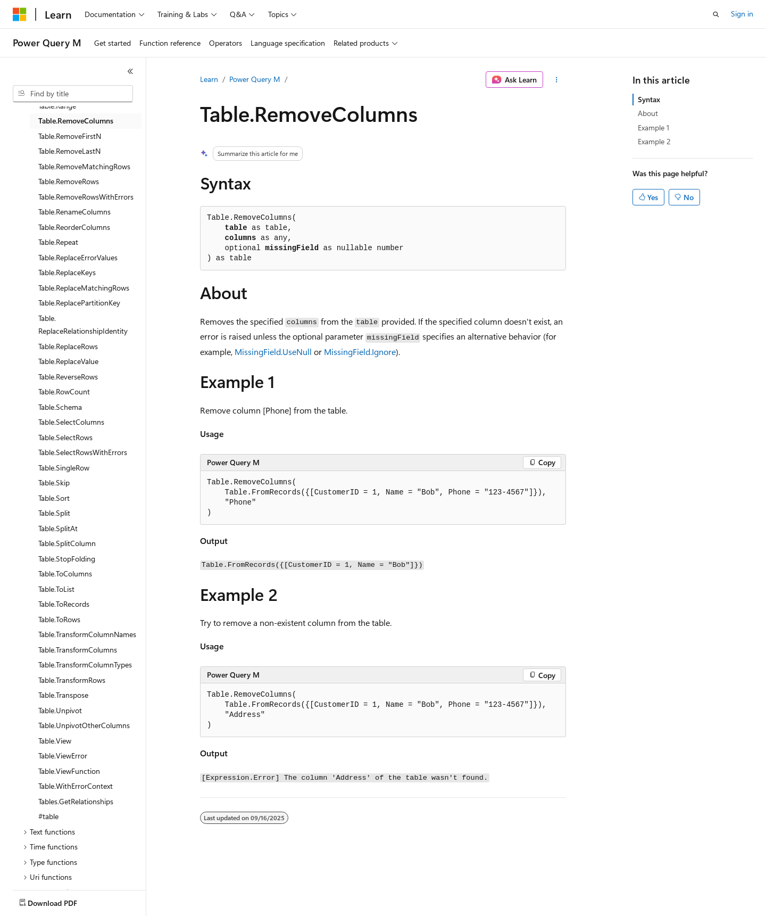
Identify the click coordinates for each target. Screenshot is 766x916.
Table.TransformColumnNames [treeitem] (87, 634)
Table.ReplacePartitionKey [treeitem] (79, 303)
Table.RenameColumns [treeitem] (74, 212)
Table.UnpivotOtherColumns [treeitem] (84, 725)
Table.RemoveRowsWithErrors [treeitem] (86, 197)
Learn (209, 79)
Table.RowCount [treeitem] (64, 391)
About (648, 113)
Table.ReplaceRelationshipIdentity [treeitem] (83, 324)
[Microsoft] (20, 14)
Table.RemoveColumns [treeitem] (75, 120)
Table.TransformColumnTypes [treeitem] (85, 664)
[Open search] (716, 14)
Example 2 (654, 141)
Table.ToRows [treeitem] (59, 619)
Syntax (649, 99)
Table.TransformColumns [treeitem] (77, 650)
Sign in (742, 14)
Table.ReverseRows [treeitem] (68, 377)
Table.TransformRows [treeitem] (71, 680)
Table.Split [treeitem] (54, 513)
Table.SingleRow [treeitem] (63, 468)
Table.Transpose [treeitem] (63, 695)
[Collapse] (130, 71)
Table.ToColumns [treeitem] (65, 573)
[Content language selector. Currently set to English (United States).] (61, 900)
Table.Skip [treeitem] (54, 482)
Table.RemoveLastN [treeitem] (69, 151)
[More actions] (556, 79)
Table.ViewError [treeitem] (62, 755)
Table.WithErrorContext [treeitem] (75, 786)
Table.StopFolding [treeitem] (66, 559)
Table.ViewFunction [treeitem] (69, 771)
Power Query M (254, 79)
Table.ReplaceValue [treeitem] (68, 361)
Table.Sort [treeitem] (54, 498)
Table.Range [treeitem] (57, 106)
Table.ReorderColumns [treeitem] (74, 227)
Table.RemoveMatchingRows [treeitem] (84, 166)
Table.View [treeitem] (54, 741)
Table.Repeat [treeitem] (58, 242)
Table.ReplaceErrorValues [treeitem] (78, 257)
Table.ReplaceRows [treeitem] (68, 346)
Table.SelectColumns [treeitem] (71, 422)
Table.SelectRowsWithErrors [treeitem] (82, 452)
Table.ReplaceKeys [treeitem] (67, 272)
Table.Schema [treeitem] (60, 407)
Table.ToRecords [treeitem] (63, 604)
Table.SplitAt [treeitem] (58, 528)
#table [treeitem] (48, 816)
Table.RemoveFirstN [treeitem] (69, 136)
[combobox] (73, 93)
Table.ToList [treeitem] (56, 589)
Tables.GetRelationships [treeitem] (75, 801)
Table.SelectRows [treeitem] (65, 437)
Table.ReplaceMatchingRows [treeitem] (83, 288)
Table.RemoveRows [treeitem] (68, 181)
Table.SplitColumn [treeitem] (67, 543)
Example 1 (653, 127)
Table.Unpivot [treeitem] (60, 710)
